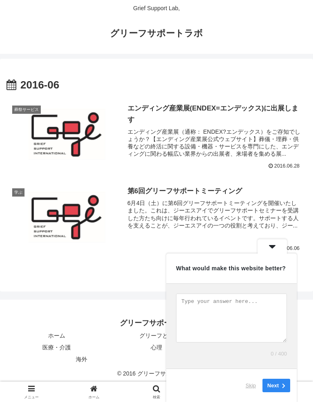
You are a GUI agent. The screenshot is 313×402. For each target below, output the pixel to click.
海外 (81, 359)
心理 (156, 347)
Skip (251, 385)
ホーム (56, 335)
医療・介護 (56, 347)
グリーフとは (156, 335)
